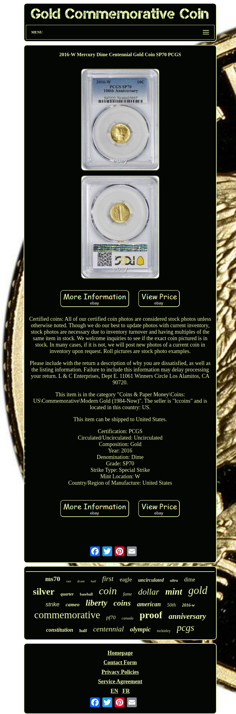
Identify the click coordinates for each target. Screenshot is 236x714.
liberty (96, 602)
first (107, 579)
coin (108, 590)
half (83, 630)
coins (122, 603)
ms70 (52, 579)
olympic (140, 629)
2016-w (188, 605)
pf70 (111, 617)
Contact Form (120, 662)
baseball (86, 594)
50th (171, 604)
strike (52, 604)
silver (43, 591)
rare (68, 581)
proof (151, 614)
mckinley (164, 631)
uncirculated (151, 580)
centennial (108, 629)
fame (127, 594)
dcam (81, 581)
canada (127, 618)
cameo (73, 604)
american (149, 604)
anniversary (187, 616)
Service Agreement (120, 681)
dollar (148, 591)
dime (189, 579)
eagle (126, 579)
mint (173, 591)
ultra (174, 580)
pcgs (185, 627)
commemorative (67, 614)
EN (114, 691)
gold (197, 590)
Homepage (120, 653)
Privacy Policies (120, 672)
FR (126, 691)
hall (93, 581)
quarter (67, 594)
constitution (59, 630)
